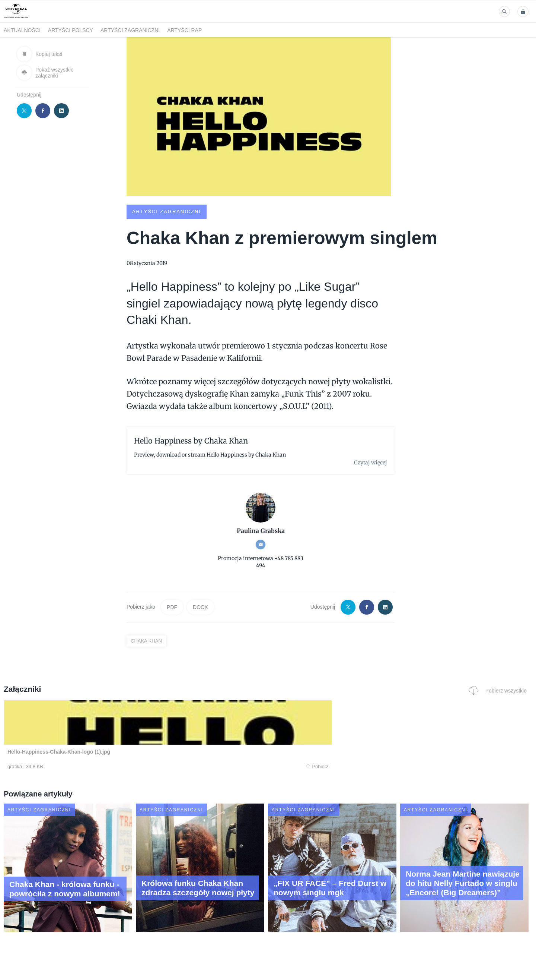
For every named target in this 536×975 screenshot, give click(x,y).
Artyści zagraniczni (130, 30)
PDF (172, 607)
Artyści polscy (70, 30)
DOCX (200, 607)
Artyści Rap (184, 30)
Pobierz (116, 767)
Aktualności (22, 30)
